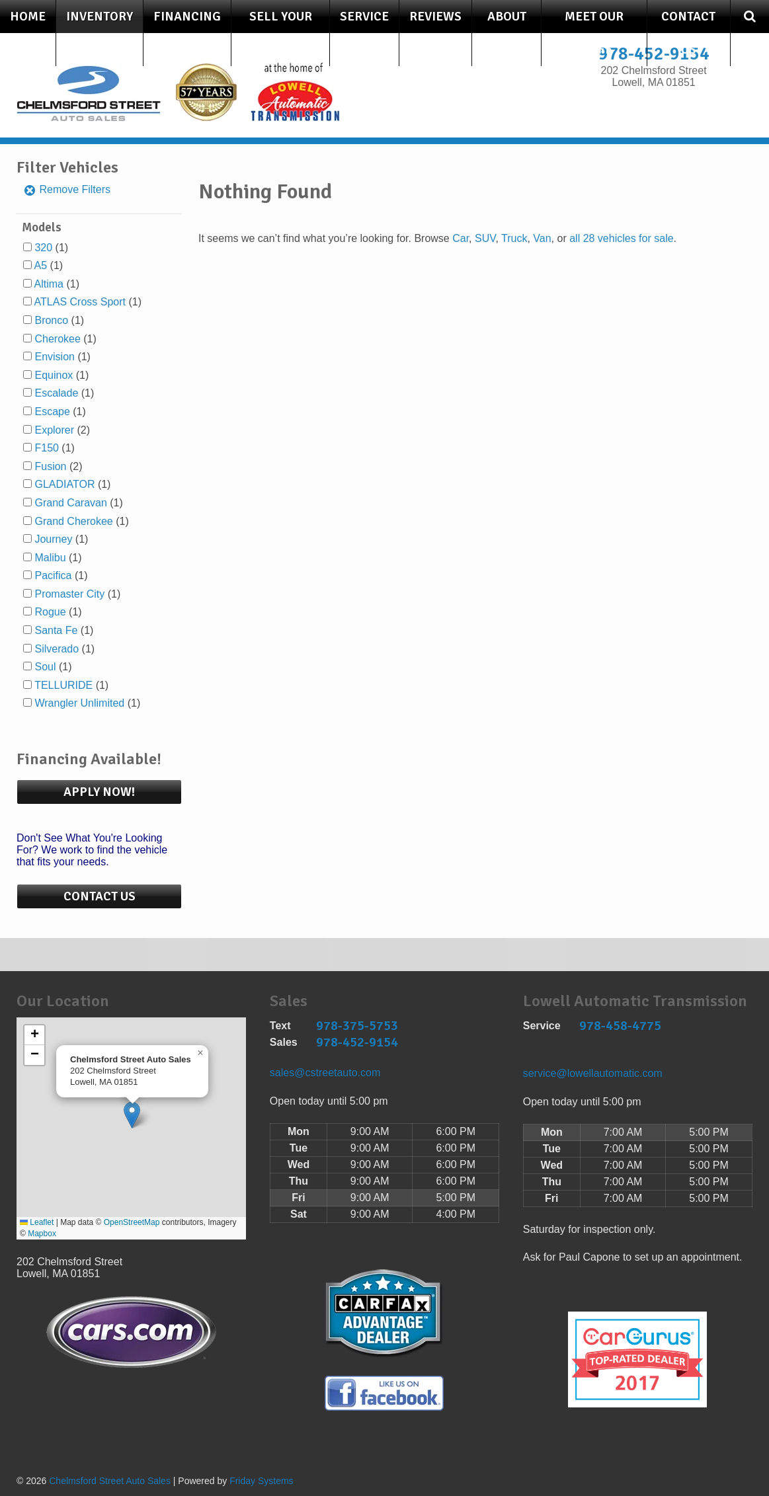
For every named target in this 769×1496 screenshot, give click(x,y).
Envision (54, 356)
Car (460, 238)
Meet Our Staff (594, 33)
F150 (46, 447)
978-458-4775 (620, 1025)
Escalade (56, 393)
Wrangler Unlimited (79, 703)
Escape (51, 411)
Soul (45, 666)
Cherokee (57, 338)
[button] (132, 1114)
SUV (485, 238)
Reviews (435, 16)
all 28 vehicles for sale (621, 238)
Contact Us (688, 33)
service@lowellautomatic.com (593, 1073)
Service (364, 16)
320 (43, 247)
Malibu (49, 557)
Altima (48, 284)
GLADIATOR (64, 484)
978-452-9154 (357, 1042)
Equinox (53, 375)
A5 (41, 265)
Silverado (56, 648)
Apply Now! (99, 792)
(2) (62, 430)
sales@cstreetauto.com (325, 1072)
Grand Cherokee (73, 521)
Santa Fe (55, 630)
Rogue (49, 611)
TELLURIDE (63, 685)
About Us (506, 33)
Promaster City (69, 594)
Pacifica (52, 575)
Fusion (50, 466)
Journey (53, 539)
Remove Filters (66, 189)
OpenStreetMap (132, 1222)
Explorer (54, 430)
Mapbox (42, 1233)
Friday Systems (261, 1481)
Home (28, 16)
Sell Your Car (280, 33)
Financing (187, 16)
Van (542, 238)
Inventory (99, 16)
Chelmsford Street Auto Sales (110, 1481)
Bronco (51, 320)
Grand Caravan (70, 502)
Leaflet (37, 1222)
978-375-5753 (357, 1025)
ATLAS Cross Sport (80, 301)
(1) (51, 247)
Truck (514, 238)
